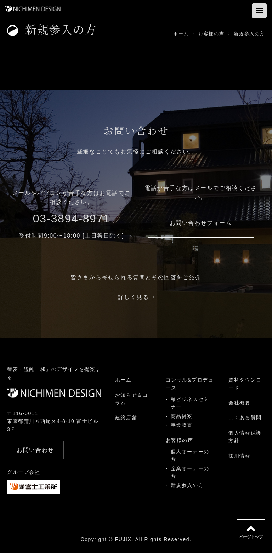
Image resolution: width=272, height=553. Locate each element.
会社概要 (239, 403)
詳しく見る (136, 297)
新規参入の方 (187, 485)
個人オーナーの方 (190, 455)
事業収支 (182, 425)
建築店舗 (126, 417)
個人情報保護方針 (245, 436)
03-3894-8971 (71, 218)
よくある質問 (245, 417)
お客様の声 (179, 440)
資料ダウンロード (245, 383)
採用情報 (239, 456)
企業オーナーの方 (190, 472)
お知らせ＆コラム (131, 399)
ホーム (123, 380)
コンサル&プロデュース (190, 383)
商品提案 (182, 416)
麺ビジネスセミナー (190, 403)
